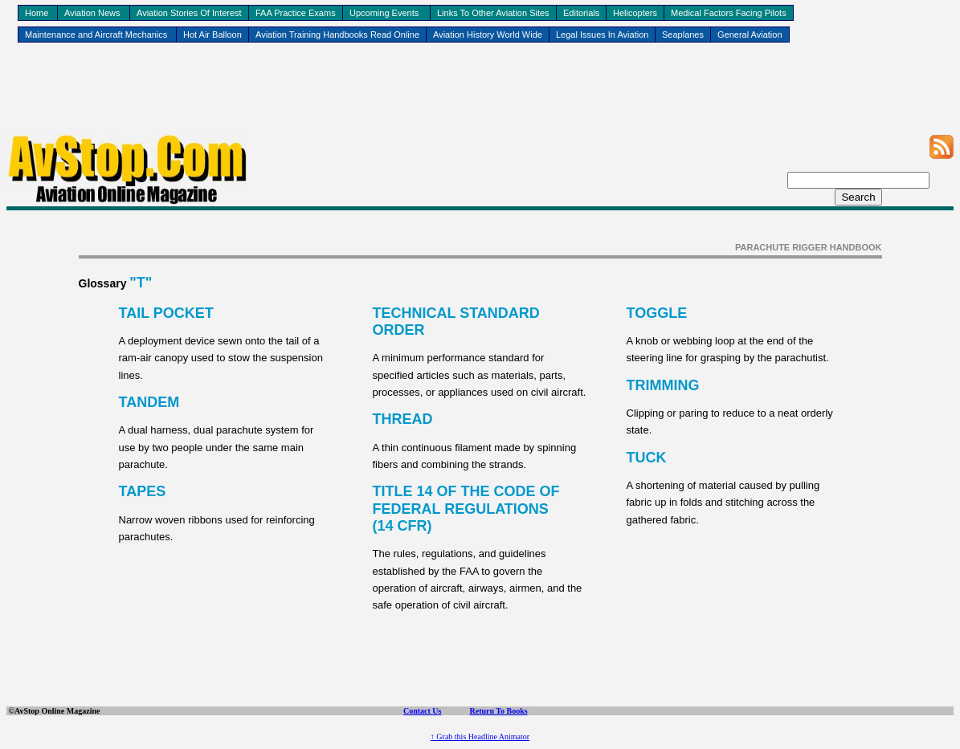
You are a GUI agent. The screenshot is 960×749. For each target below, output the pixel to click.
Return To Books (498, 710)
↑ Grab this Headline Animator (480, 736)
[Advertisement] (480, 97)
